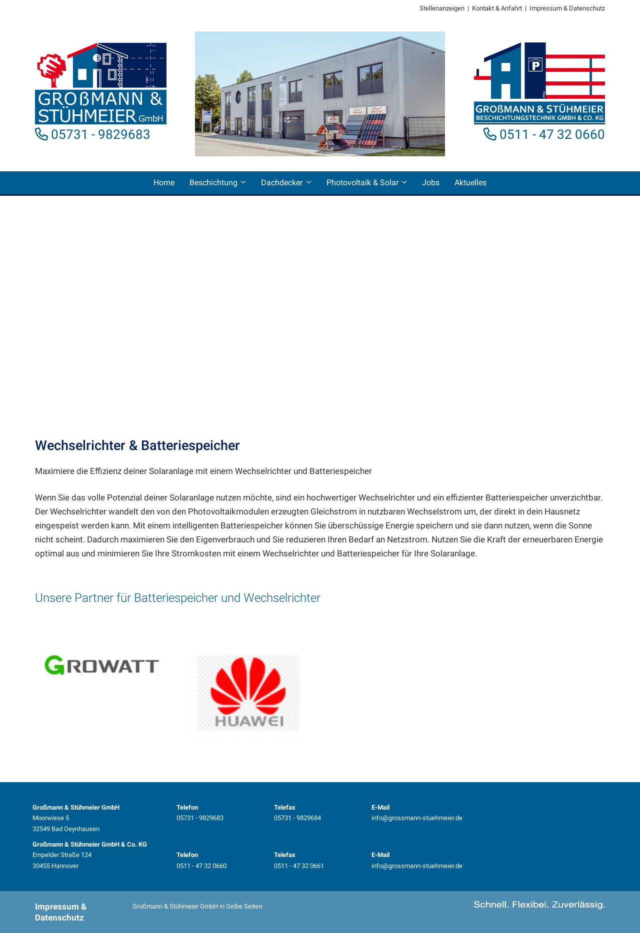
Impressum (546, 8)
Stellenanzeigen (442, 8)
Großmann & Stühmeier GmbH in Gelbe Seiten (197, 906)
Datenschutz (587, 8)
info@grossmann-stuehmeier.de (417, 818)
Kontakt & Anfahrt (497, 8)
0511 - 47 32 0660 (552, 134)
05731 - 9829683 (100, 134)
